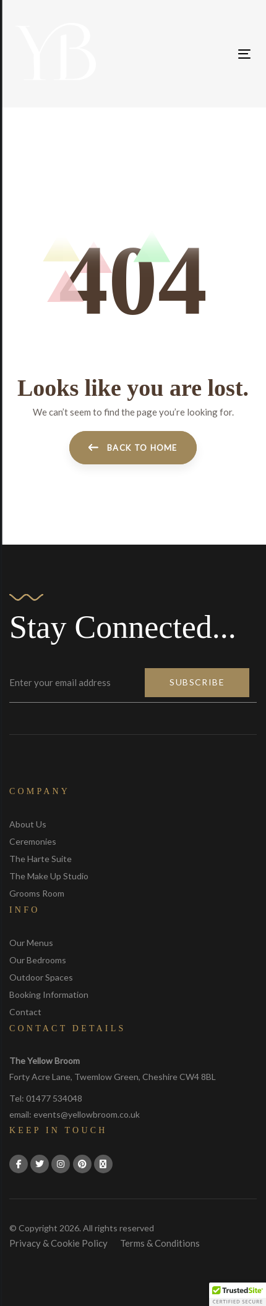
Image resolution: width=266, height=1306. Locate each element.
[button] (237, 1294)
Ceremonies (32, 841)
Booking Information (48, 994)
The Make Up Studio (48, 876)
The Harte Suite (40, 858)
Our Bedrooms (37, 960)
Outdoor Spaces (41, 977)
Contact (25, 1012)
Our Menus (31, 942)
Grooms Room (36, 893)
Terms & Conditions (160, 1243)
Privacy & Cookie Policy (58, 1243)
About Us (27, 824)
